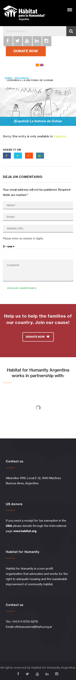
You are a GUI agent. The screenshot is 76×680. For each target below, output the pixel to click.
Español (59, 136)
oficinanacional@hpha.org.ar (33, 627)
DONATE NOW (26, 51)
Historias (22, 78)
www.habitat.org (24, 531)
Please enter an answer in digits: (23, 238)
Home (8, 78)
